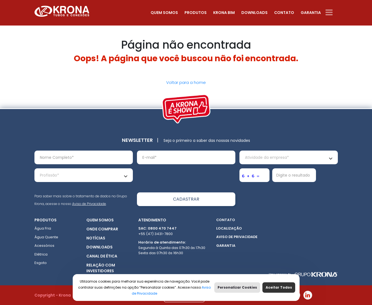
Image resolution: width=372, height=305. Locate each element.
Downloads (254, 12)
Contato (284, 12)
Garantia (311, 12)
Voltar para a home (186, 82)
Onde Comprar (102, 229)
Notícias (95, 238)
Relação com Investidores (100, 268)
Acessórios (44, 245)
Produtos (195, 12)
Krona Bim (224, 12)
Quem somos (164, 12)
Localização (229, 228)
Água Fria (42, 228)
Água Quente (46, 237)
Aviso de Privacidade (89, 203)
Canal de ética (101, 256)
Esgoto (40, 262)
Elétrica (41, 254)
